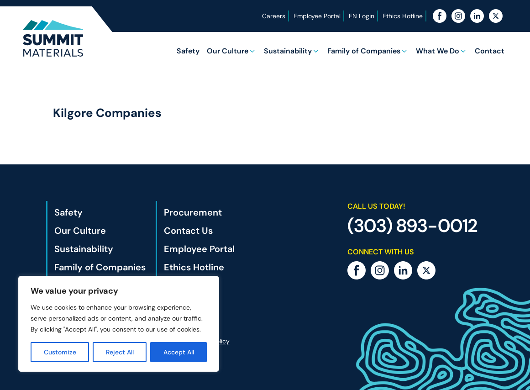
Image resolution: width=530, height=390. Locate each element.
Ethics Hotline (403, 16)
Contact (489, 51)
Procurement (193, 212)
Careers (273, 16)
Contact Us (188, 231)
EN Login (361, 16)
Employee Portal (317, 16)
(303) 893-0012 (412, 225)
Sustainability (288, 51)
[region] (118, 324)
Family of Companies (363, 51)
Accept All (178, 352)
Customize (60, 352)
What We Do (437, 51)
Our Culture (227, 51)
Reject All (120, 352)
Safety (188, 51)
